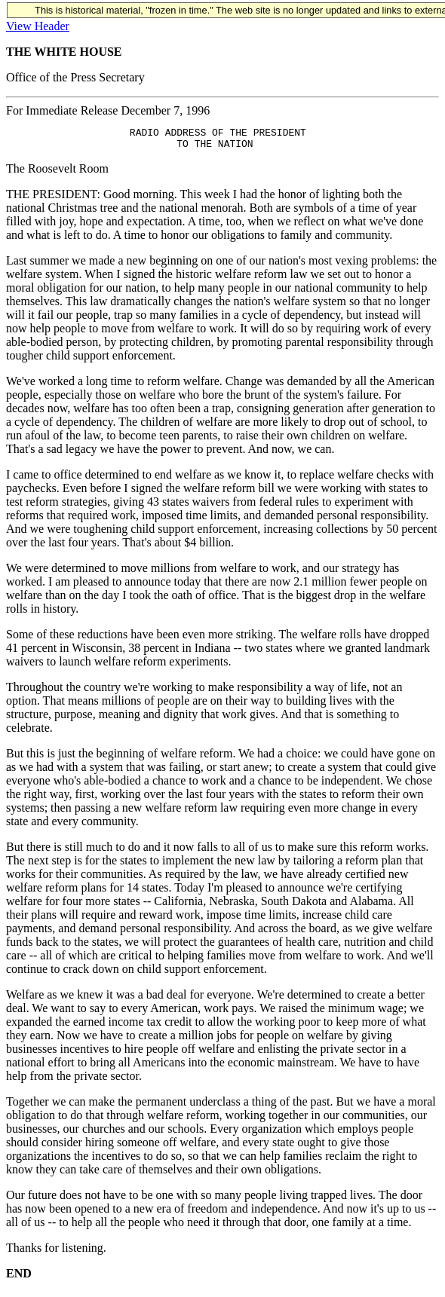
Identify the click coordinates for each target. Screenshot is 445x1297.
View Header (37, 26)
